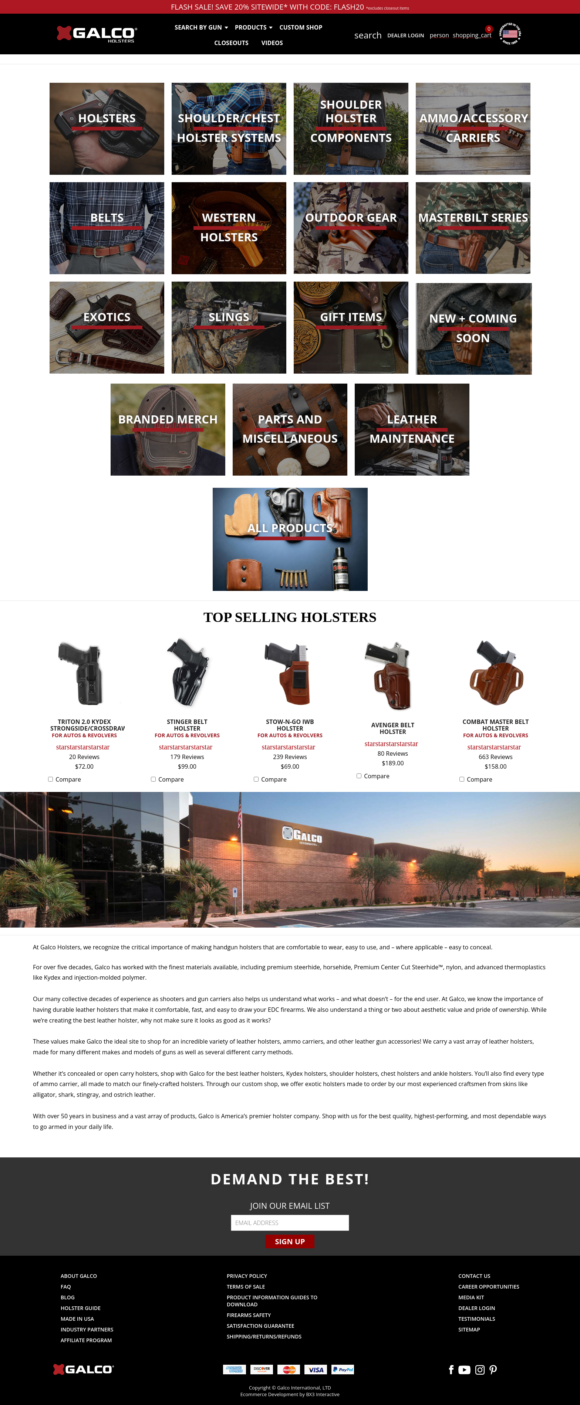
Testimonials (476, 1318)
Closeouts (231, 43)
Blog (68, 1297)
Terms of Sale (246, 1286)
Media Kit (471, 1297)
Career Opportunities (488, 1286)
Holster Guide (81, 1308)
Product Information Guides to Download (272, 1301)
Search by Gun (201, 27)
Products (253, 27)
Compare (68, 779)
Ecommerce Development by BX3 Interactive (290, 1394)
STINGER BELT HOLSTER (187, 728)
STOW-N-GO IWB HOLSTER (290, 728)
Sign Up (290, 1241)
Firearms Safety (249, 1315)
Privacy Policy (247, 1275)
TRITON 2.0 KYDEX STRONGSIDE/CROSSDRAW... (86, 728)
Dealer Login (405, 35)
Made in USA (77, 1318)
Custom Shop (300, 27)
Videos (272, 43)
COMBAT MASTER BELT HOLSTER (496, 728)
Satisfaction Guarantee (260, 1325)
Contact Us (474, 1275)
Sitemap (469, 1329)
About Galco (79, 1275)
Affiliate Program (86, 1340)
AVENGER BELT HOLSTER (393, 729)
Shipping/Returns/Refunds (264, 1336)
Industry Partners (87, 1329)
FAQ (66, 1286)
